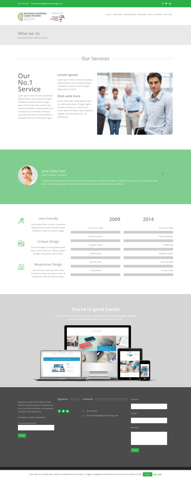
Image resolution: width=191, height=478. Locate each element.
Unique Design (48, 241)
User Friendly (48, 218)
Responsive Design (48, 264)
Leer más (157, 474)
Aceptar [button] (147, 474)
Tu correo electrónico (36, 426)
